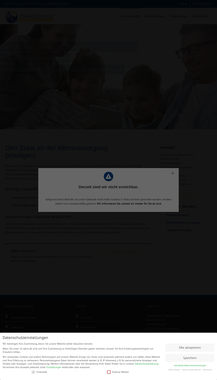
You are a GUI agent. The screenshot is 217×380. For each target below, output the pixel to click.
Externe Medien (118, 371)
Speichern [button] (190, 357)
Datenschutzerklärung (146, 363)
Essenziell (39, 371)
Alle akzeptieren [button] (190, 347)
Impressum (207, 369)
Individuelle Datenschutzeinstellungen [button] (190, 364)
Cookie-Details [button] (174, 369)
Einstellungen (53, 366)
